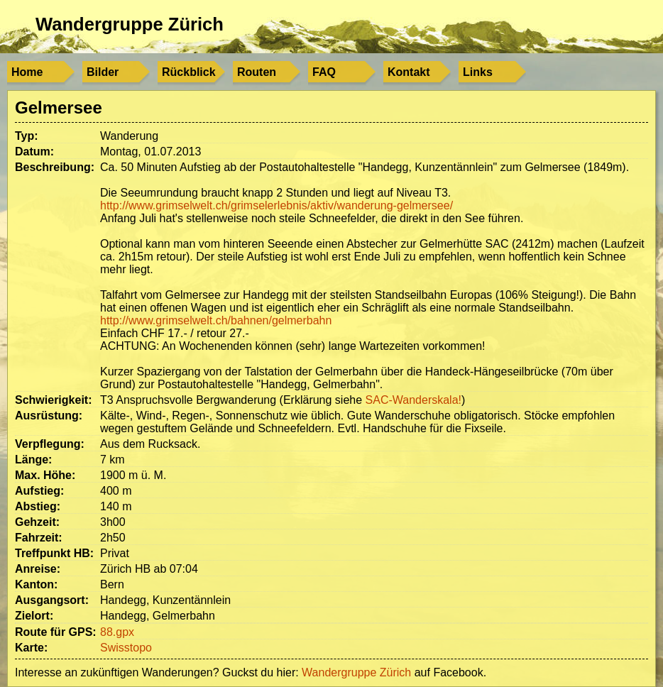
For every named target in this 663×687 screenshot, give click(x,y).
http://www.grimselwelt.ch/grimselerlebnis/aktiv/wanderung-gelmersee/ (276, 205)
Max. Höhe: (45, 475)
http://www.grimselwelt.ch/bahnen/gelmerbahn (216, 320)
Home (27, 72)
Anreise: (37, 569)
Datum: (34, 151)
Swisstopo (126, 648)
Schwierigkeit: (53, 400)
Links (478, 72)
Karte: (31, 648)
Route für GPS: (56, 632)
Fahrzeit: (38, 538)
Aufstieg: (39, 491)
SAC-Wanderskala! (413, 400)
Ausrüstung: (48, 416)
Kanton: (36, 584)
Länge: (33, 460)
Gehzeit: (37, 522)
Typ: (26, 136)
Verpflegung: (49, 444)
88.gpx (117, 632)
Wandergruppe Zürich (129, 24)
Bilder (103, 72)
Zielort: (34, 616)
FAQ (324, 72)
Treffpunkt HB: (54, 553)
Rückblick (189, 72)
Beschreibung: (54, 167)
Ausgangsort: (52, 600)
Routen (256, 72)
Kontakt (409, 72)
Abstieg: (37, 506)
